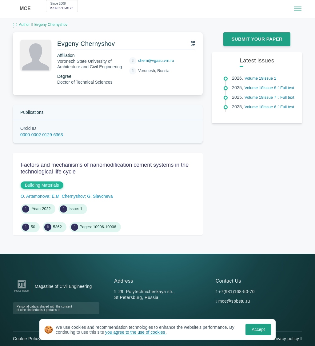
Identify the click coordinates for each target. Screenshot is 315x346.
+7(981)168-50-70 (236, 291)
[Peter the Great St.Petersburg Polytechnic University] (21, 292)
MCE (25, 8)
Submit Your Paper (256, 39)
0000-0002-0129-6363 (41, 134)
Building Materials (42, 185)
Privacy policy (286, 338)
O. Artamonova (35, 196)
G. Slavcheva (100, 196)
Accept (258, 329)
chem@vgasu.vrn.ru (156, 60)
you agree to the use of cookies (135, 332)
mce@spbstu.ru (234, 301)
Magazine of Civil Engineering (63, 286)
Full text (286, 88)
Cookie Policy (28, 338)
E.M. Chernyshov (68, 196)
